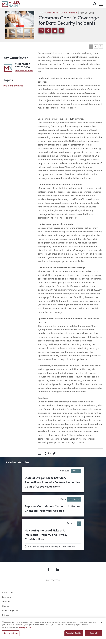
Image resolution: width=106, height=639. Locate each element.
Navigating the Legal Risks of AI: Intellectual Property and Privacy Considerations (46, 535)
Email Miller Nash (24, 71)
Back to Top (53, 581)
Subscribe (6, 602)
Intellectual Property (37, 547)
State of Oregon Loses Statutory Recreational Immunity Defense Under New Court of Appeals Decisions (52, 482)
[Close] (102, 624)
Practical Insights (13, 86)
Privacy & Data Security (63, 547)
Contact (6, 606)
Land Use (76, 471)
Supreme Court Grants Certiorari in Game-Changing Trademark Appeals (52, 508)
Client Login (7, 592)
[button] (101, 4)
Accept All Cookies (73, 635)
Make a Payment (10, 611)
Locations (6, 597)
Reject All (93, 635)
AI (79, 523)
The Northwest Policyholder (58, 13)
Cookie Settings (11, 635)
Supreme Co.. (74, 499)
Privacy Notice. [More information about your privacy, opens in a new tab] (25, 629)
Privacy (5, 615)
